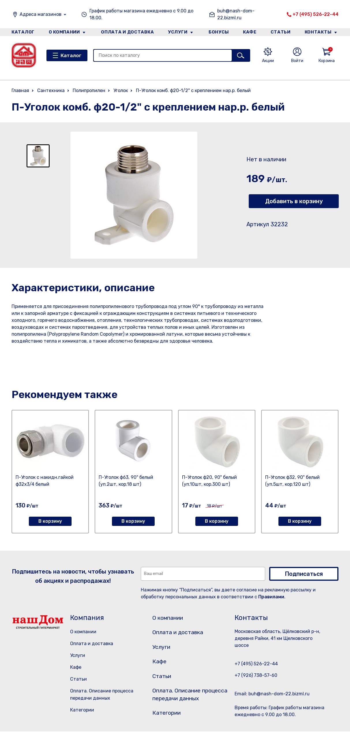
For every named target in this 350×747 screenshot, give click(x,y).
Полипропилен (89, 90)
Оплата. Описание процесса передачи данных (185, 705)
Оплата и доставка (125, 32)
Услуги (176, 32)
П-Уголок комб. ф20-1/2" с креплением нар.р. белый (193, 90)
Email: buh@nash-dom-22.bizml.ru (272, 693)
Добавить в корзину (294, 201)
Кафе (249, 32)
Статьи (281, 32)
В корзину (50, 521)
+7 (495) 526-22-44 (315, 14)
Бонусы (217, 32)
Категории (82, 710)
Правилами (271, 597)
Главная (20, 90)
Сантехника (51, 90)
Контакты (320, 32)
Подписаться (304, 573)
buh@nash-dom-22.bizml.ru (235, 14)
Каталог (22, 32)
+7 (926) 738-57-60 (256, 675)
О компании (64, 32)
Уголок (120, 90)
